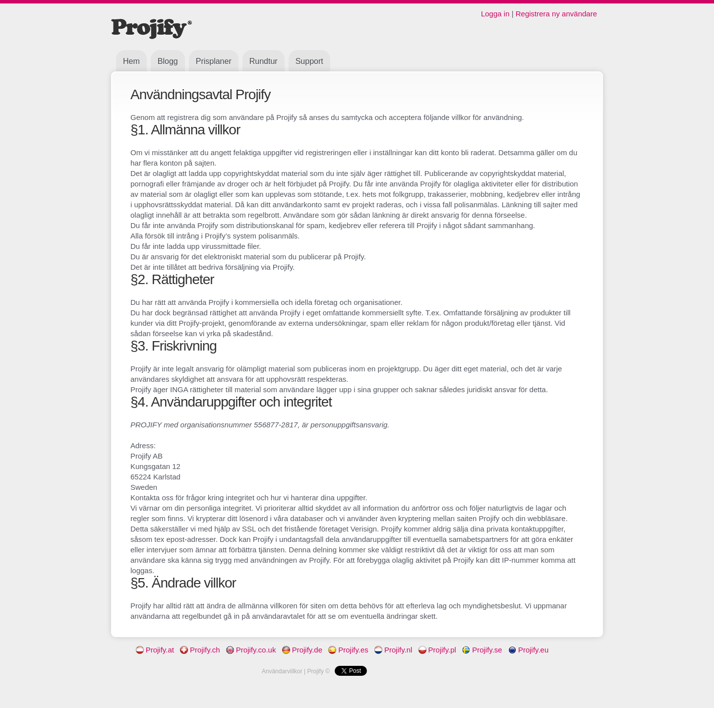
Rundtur (263, 61)
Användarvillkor (282, 671)
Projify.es (346, 650)
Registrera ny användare (556, 13)
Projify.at (153, 650)
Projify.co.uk (249, 650)
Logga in (495, 13)
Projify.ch (198, 650)
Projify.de (300, 650)
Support (309, 61)
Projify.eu (526, 650)
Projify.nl (391, 650)
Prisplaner (214, 61)
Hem (131, 61)
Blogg (168, 61)
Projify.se (480, 650)
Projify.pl (435, 650)
